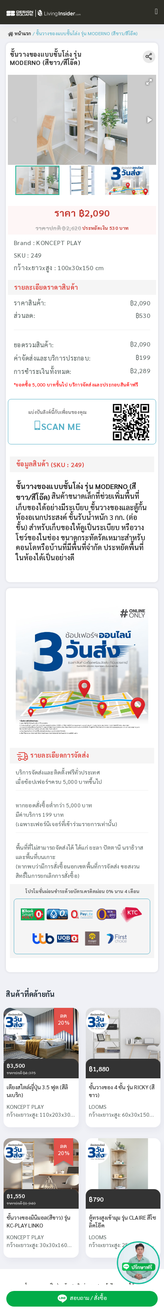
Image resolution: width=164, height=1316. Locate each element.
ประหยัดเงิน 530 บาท (105, 228)
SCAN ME (61, 426)
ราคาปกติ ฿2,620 (58, 227)
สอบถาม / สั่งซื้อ (82, 1298)
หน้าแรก (19, 33)
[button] (149, 82)
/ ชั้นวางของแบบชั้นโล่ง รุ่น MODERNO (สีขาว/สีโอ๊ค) (85, 33)
